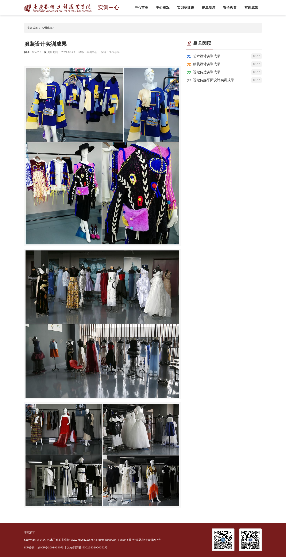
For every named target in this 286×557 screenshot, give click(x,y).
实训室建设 (185, 8)
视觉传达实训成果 (206, 72)
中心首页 (141, 8)
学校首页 (30, 532)
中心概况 (162, 8)
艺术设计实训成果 (206, 56)
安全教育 (230, 8)
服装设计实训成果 (206, 64)
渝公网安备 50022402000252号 (87, 547)
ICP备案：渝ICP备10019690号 (44, 547)
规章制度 (208, 8)
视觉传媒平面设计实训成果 (213, 80)
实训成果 (251, 8)
